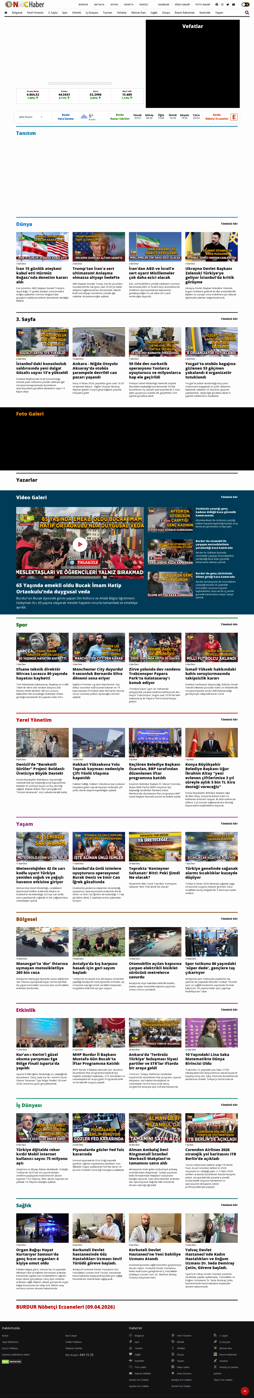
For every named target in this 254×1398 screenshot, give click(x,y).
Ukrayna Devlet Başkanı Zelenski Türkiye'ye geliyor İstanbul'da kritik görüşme (209, 275)
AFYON (114, 4)
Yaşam (219, 12)
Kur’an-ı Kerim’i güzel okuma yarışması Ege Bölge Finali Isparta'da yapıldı (37, 1061)
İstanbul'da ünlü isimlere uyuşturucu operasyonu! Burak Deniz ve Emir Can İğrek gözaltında (97, 875)
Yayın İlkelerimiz (10, 1341)
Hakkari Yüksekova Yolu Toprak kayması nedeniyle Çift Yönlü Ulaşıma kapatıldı (98, 771)
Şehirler (217, 1373)
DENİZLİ (143, 4)
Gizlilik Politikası (73, 1341)
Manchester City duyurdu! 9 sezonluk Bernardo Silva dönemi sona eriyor (98, 673)
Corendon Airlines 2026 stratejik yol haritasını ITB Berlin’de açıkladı (210, 1154)
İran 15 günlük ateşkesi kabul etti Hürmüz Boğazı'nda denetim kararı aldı (42, 275)
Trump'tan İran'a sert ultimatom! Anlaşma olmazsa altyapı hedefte (96, 273)
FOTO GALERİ (203, 4)
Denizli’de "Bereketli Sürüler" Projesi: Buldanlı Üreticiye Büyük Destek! (40, 769)
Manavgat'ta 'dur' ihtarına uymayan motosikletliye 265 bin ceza (42, 968)
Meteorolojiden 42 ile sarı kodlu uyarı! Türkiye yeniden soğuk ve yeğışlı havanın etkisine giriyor (40, 875)
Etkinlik (76, 12)
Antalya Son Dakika (181, 1379)
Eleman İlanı (138, 12)
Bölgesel (17, 12)
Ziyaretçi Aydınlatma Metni (16, 1354)
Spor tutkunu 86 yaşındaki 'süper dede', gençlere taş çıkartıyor (210, 968)
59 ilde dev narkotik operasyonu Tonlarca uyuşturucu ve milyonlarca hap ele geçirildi (155, 370)
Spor (65, 12)
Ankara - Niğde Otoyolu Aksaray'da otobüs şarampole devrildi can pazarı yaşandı (95, 370)
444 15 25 (86, 1355)
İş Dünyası (92, 12)
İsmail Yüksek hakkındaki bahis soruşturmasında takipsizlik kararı (210, 673)
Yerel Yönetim (35, 12)
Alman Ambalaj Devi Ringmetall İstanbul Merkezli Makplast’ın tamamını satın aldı (149, 1156)
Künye (5, 1335)
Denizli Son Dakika (181, 1386)
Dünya (166, 12)
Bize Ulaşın (71, 1335)
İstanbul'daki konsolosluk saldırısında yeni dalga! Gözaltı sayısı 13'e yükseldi (42, 368)
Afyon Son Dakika (223, 1379)
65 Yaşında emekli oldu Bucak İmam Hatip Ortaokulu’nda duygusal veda (68, 588)
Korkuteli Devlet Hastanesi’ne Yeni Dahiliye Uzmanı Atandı (155, 1254)
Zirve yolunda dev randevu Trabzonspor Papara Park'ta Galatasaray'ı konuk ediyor (154, 676)
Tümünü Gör (229, 223)
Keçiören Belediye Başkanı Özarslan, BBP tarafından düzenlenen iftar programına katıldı (154, 771)
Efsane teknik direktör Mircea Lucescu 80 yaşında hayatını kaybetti (41, 673)
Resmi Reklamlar (185, 12)
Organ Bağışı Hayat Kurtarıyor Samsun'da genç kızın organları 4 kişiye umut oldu (37, 1256)
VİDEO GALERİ (182, 4)
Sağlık (153, 12)
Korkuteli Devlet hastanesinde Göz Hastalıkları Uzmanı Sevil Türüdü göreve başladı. (97, 1256)
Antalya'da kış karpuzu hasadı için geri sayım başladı (95, 968)
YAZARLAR (163, 4)
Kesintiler (205, 12)
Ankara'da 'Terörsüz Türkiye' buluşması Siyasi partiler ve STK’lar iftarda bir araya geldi (153, 1061)
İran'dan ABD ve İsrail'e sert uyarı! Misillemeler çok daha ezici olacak (151, 273)
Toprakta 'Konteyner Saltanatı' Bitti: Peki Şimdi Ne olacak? (154, 873)
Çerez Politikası (10, 1348)
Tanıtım (107, 12)
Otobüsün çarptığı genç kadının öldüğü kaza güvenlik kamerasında (216, 512)
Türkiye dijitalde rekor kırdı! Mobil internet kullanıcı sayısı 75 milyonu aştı (42, 1156)
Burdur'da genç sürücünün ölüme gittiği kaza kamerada (215, 575)
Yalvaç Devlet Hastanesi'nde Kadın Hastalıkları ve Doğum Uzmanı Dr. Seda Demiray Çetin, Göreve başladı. (209, 1259)
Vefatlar (122, 12)
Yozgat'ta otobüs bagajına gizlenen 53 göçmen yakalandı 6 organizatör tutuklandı (210, 370)
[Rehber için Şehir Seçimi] (29, 117)
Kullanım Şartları (73, 1348)
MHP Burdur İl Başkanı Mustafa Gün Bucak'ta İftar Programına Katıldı (96, 1059)
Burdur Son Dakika (139, 1379)
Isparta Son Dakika (139, 1386)
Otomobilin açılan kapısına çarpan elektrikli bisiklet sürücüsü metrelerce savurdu (155, 970)
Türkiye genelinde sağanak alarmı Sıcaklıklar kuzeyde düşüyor (211, 873)
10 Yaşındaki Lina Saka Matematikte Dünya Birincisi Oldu (207, 1059)
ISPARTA (128, 4)
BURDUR (83, 4)
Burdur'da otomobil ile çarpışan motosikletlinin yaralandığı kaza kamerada (214, 544)
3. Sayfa (53, 12)
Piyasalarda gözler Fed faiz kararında (98, 1151)
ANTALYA (99, 4)
